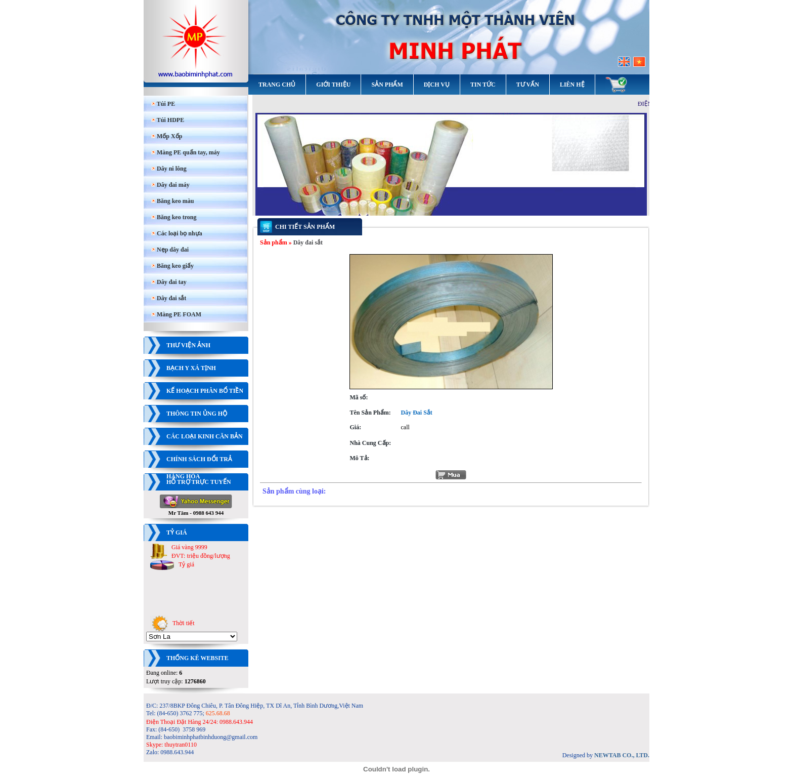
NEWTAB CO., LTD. (621, 755)
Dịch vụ (437, 84)
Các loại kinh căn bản (204, 436)
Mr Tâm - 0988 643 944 (196, 510)
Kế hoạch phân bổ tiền (204, 390)
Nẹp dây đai (170, 249)
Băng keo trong (173, 217)
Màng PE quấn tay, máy (185, 152)
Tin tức (483, 84)
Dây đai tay (169, 281)
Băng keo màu (172, 201)
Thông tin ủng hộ (196, 413)
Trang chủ (276, 84)
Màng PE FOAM (176, 314)
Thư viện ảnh (188, 345)
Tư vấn (527, 84)
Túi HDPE (167, 120)
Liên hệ (572, 84)
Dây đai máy (170, 184)
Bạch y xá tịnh (191, 368)
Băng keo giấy (172, 265)
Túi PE (163, 103)
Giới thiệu (333, 84)
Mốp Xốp (166, 136)
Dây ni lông (169, 168)
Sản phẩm (387, 84)
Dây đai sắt (168, 298)
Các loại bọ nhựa (176, 233)
